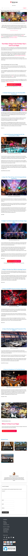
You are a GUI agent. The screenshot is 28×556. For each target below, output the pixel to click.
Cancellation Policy (6, 528)
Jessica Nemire (5, 19)
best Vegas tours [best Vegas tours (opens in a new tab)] (15, 36)
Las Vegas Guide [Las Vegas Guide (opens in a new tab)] (20, 86)
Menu (15, 5)
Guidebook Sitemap (6, 524)
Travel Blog (5, 522)
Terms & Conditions (6, 529)
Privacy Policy (5, 530)
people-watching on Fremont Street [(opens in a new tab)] (20, 55)
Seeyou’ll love (14, 84)
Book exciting (14, 261)
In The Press (5, 523)
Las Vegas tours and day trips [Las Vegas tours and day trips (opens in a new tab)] (9, 81)
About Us (4, 521)
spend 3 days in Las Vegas (13, 37)
